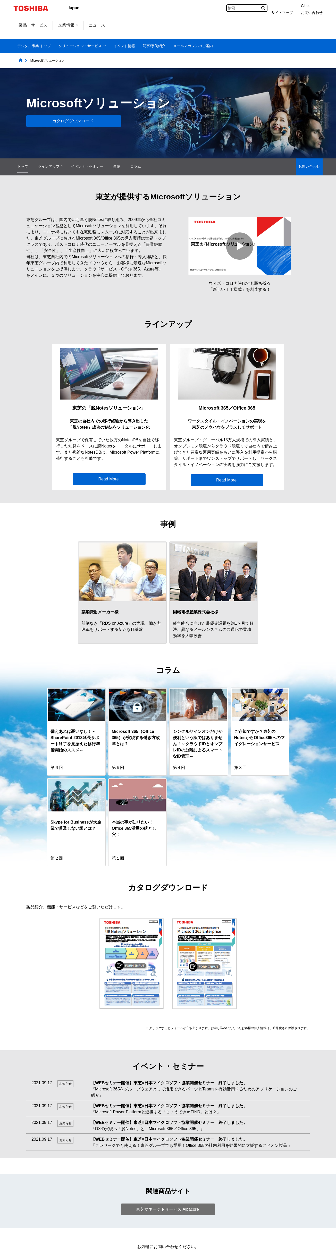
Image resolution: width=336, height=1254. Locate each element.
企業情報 (68, 25)
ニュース (97, 25)
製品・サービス (33, 25)
